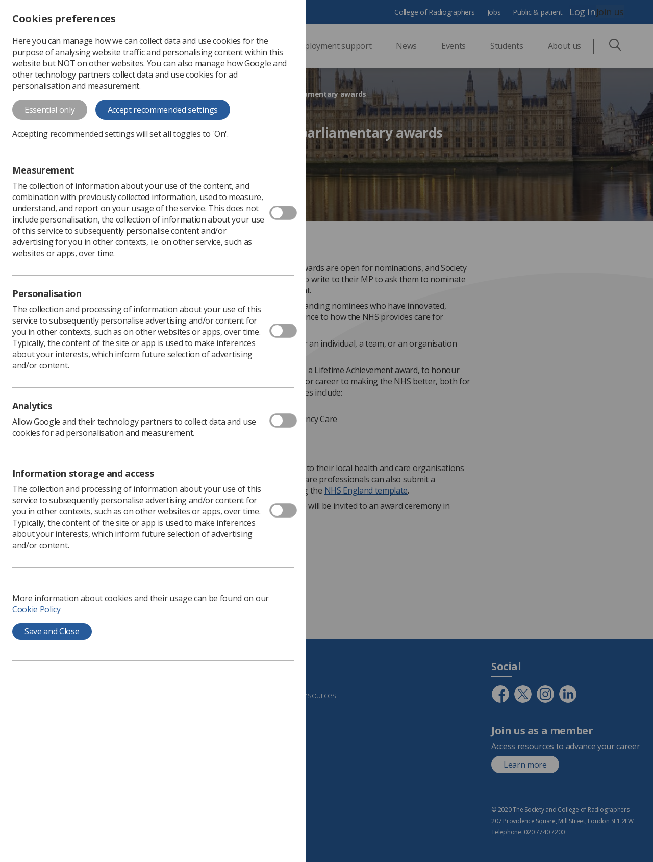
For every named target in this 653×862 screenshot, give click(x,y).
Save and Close (52, 631)
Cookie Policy (36, 609)
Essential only (49, 109)
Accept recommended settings (163, 109)
